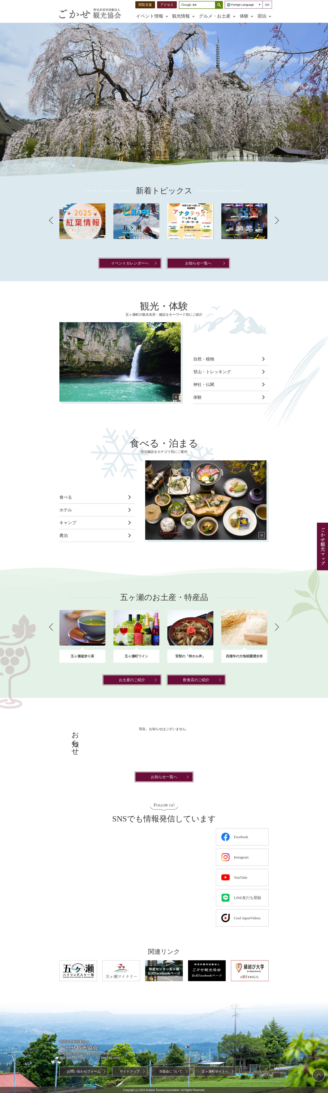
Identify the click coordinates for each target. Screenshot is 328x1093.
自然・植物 (203, 359)
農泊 (63, 535)
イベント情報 (149, 16)
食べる (65, 497)
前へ (51, 220)
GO (267, 4)
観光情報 (181, 16)
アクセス (167, 4)
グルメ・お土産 (215, 16)
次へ (277, 220)
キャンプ (67, 522)
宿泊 (262, 16)
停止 (323, 150)
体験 (244, 16)
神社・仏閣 (203, 384)
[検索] (198, 4)
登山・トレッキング (212, 371)
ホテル (65, 510)
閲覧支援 (145, 4)
